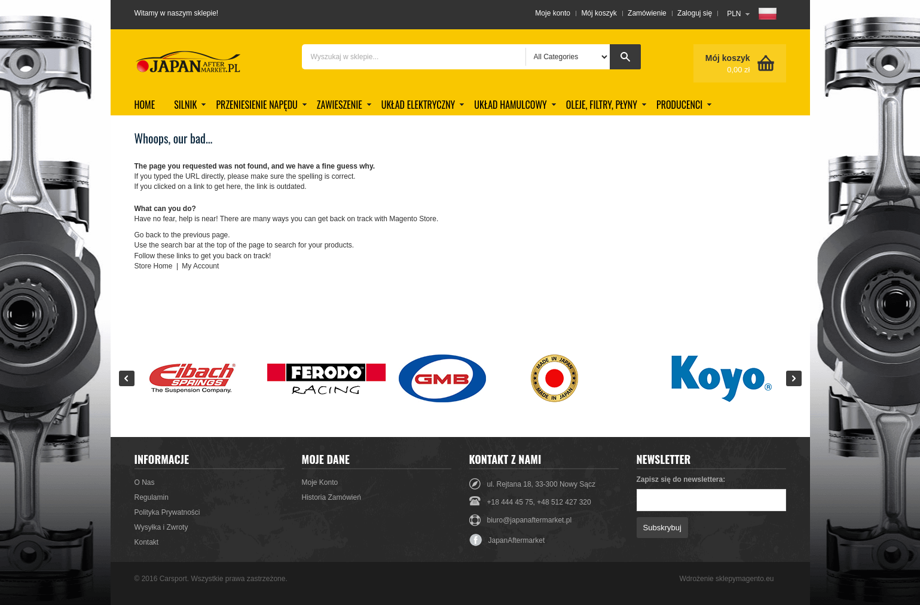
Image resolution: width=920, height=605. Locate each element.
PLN (734, 14)
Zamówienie (647, 13)
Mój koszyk (598, 13)
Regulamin (152, 497)
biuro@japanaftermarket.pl (529, 520)
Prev (127, 378)
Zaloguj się (694, 13)
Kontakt (147, 542)
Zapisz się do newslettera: (681, 479)
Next (794, 378)
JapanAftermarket (507, 540)
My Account (200, 266)
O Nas (145, 482)
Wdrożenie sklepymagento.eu (726, 579)
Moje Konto (320, 482)
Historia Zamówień (331, 497)
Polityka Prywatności (167, 512)
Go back (148, 235)
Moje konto (552, 13)
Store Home (154, 266)
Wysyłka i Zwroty (161, 527)
